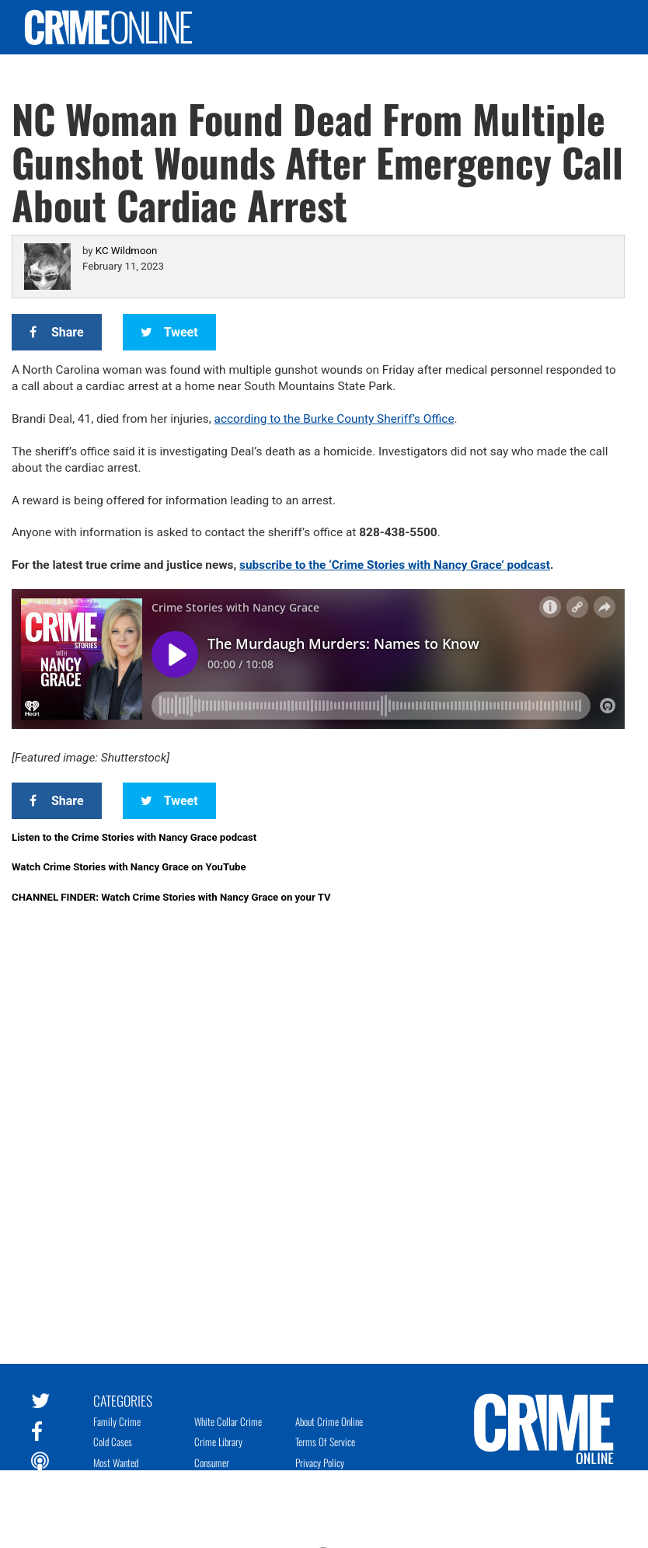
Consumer (211, 1462)
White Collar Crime (228, 1421)
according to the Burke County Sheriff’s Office (334, 419)
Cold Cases (112, 1441)
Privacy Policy (319, 1462)
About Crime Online (329, 1421)
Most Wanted (115, 1462)
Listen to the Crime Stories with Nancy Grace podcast (134, 837)
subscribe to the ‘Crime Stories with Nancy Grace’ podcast (394, 565)
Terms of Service (325, 1441)
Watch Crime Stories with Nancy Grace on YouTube (129, 867)
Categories (122, 1399)
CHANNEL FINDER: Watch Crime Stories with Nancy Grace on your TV (171, 897)
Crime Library (218, 1441)
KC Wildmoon (126, 250)
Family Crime (117, 1421)
